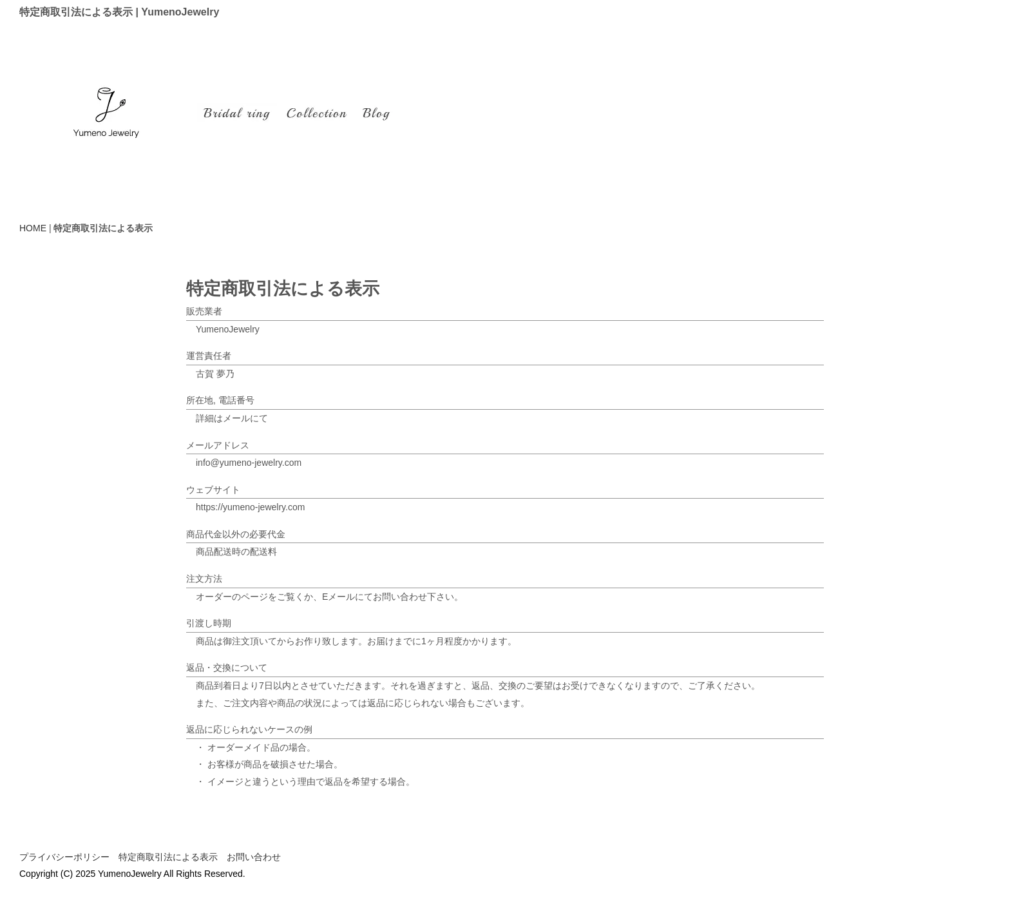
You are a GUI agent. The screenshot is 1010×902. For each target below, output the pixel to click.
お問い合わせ (254, 857)
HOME (32, 228)
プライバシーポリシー (64, 857)
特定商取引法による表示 (168, 857)
